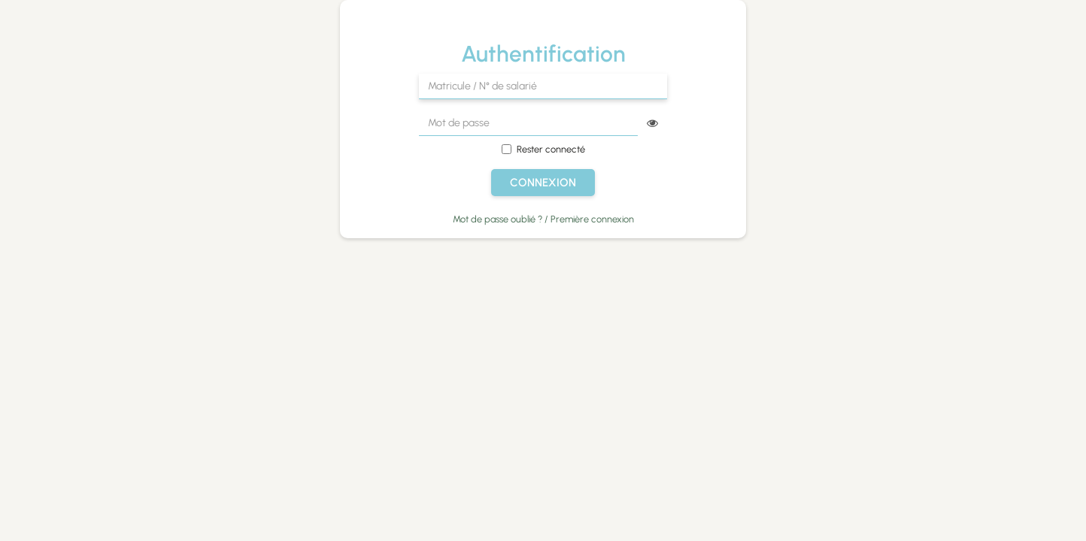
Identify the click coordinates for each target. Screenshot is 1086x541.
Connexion (543, 182)
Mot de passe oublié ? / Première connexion (543, 219)
